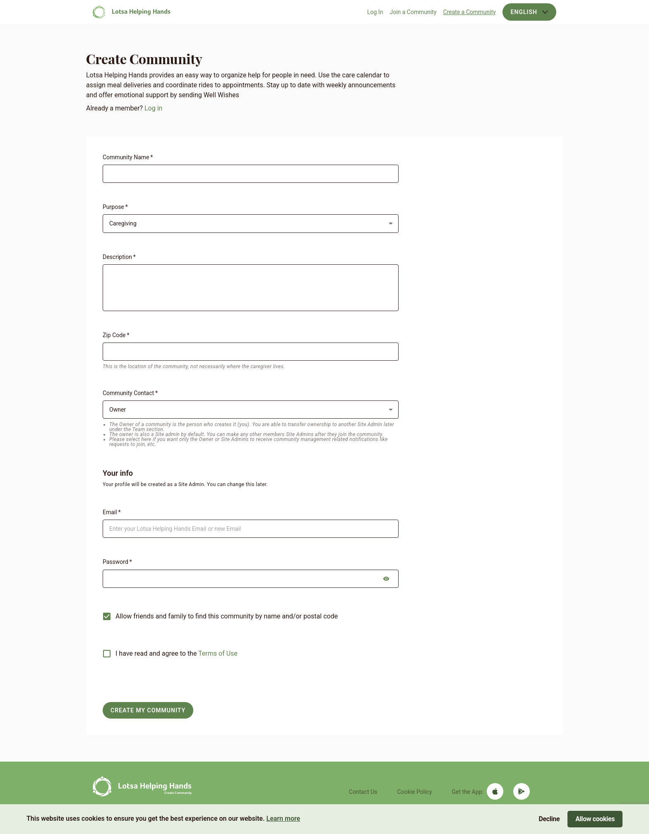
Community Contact (130, 393)
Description (119, 257)
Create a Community (469, 12)
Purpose (115, 207)
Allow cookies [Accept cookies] (595, 819)
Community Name (128, 157)
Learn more (283, 818)
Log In (375, 12)
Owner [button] (117, 409)
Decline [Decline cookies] (549, 819)
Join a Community (412, 12)
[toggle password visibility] (386, 578)
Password (117, 561)
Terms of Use (218, 653)
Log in (153, 108)
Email (112, 512)
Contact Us (363, 791)
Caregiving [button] (123, 223)
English (529, 12)
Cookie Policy (414, 791)
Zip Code (116, 335)
